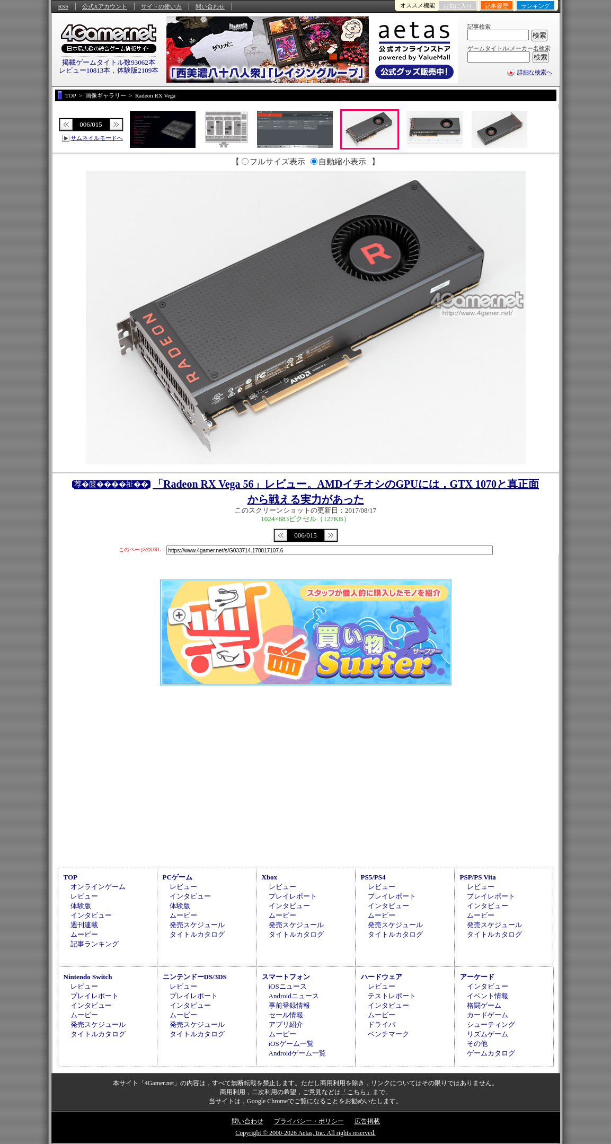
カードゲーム (487, 1015)
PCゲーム (177, 877)
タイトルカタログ (197, 934)
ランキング (535, 6)
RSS (63, 6)
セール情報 (286, 1015)
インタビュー (91, 915)
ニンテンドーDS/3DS (195, 977)
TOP (71, 877)
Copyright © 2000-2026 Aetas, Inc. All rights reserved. (305, 1133)
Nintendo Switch (88, 977)
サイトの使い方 (161, 6)
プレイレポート (293, 896)
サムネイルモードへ (96, 138)
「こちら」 (357, 1092)
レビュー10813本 (85, 70)
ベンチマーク (388, 1034)
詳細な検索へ (534, 72)
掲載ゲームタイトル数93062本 (108, 62)
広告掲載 (367, 1121)
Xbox (270, 877)
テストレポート (392, 996)
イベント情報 (487, 996)
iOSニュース (288, 986)
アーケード (477, 977)
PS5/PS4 (373, 877)
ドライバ (381, 1024)
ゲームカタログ (491, 1053)
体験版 (80, 906)
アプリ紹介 (286, 1024)
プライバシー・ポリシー (309, 1121)
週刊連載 (84, 925)
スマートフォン (286, 977)
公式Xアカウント (104, 6)
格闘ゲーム (484, 1005)
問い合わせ (210, 6)
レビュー (84, 896)
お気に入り (457, 6)
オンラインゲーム (98, 887)
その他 (477, 1044)
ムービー (84, 934)
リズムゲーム (487, 1034)
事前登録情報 (289, 1005)
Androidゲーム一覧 (297, 1053)
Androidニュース (294, 996)
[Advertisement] (305, 774)
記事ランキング (94, 944)
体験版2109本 (137, 70)
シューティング (491, 1024)
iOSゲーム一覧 (291, 1044)
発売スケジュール (197, 925)
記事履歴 (496, 6)
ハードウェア (381, 977)
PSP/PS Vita (478, 877)
